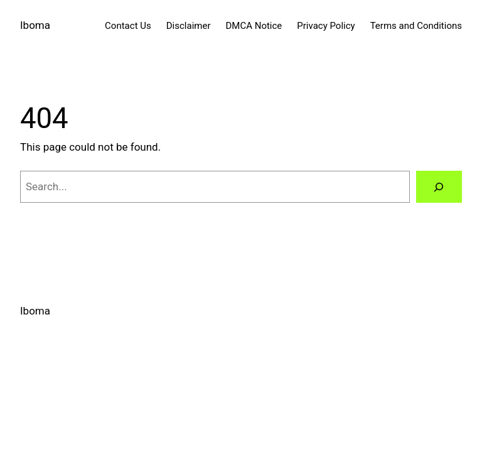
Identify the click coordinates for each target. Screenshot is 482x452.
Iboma (35, 25)
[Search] (439, 187)
